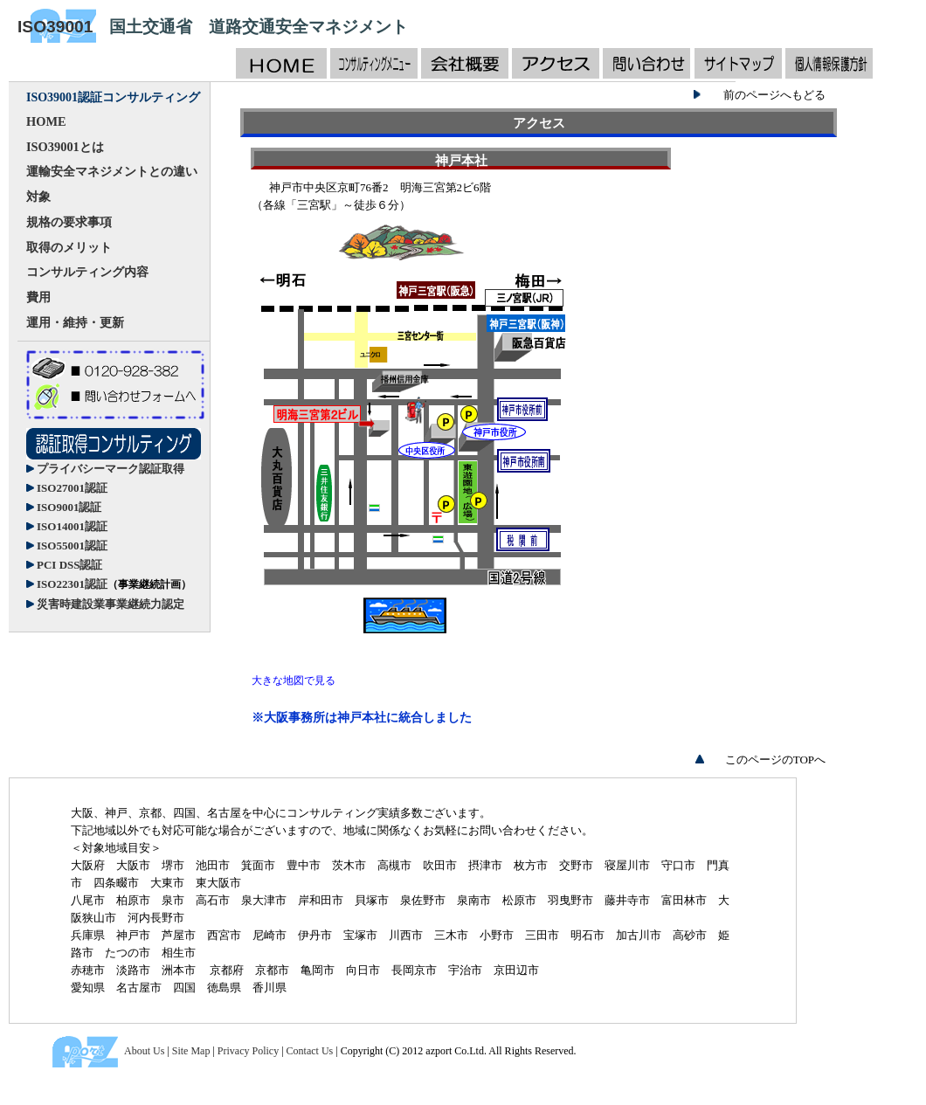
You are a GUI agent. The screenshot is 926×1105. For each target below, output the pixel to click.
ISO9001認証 (69, 507)
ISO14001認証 (72, 526)
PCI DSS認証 (70, 564)
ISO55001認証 (72, 545)
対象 (38, 197)
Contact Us (310, 1051)
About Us (144, 1051)
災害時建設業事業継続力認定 (110, 604)
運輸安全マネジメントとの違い (111, 171)
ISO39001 (55, 26)
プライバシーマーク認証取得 (110, 468)
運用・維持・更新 (75, 322)
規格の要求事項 (69, 222)
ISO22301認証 (114, 583)
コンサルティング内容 (87, 272)
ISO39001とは (65, 147)
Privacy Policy (248, 1051)
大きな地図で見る (293, 680)
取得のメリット (69, 247)
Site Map (191, 1051)
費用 (38, 297)
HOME (46, 121)
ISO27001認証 (72, 487)
